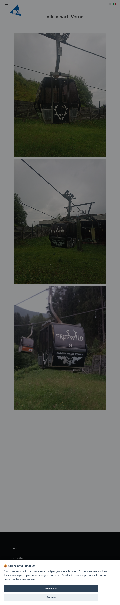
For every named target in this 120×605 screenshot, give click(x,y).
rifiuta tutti (51, 597)
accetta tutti (51, 588)
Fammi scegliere (25, 579)
